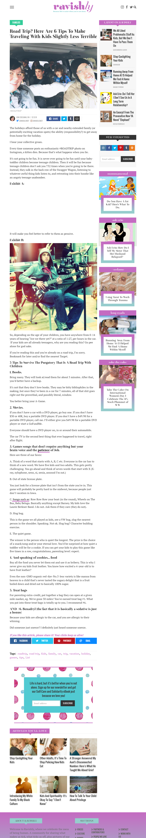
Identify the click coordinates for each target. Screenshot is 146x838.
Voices (80, 829)
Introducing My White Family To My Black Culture (21, 800)
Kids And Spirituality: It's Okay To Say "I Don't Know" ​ (53, 800)
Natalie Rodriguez (119, 124)
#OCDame (117, 269)
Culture (81, 833)
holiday (85, 653)
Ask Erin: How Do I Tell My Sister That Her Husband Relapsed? (117, 252)
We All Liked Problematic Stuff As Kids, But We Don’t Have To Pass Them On (123, 38)
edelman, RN (25, 117)
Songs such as (20, 499)
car (59, 653)
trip (65, 653)
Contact (124, 829)
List (28, 657)
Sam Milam (116, 65)
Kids (43, 653)
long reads (118, 316)
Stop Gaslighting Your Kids (21, 760)
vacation (74, 653)
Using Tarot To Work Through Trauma (118, 300)
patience (44, 450)
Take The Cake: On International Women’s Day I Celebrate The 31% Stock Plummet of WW (117, 403)
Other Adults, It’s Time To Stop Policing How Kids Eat (53, 762)
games (13, 657)
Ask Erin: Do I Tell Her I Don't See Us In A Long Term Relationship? (124, 99)
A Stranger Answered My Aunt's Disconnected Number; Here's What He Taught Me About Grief (83, 764)
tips (21, 657)
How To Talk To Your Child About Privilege (83, 798)
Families (16, 22)
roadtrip (22, 653)
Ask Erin (117, 220)
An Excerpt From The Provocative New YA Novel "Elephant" (123, 116)
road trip (34, 653)
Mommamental (118, 173)
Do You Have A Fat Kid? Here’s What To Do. (117, 204)
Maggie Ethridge (118, 87)
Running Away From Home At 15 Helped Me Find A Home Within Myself (123, 77)
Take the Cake (117, 368)
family (52, 653)
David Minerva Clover (120, 50)
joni (18, 117)
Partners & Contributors (97, 831)
